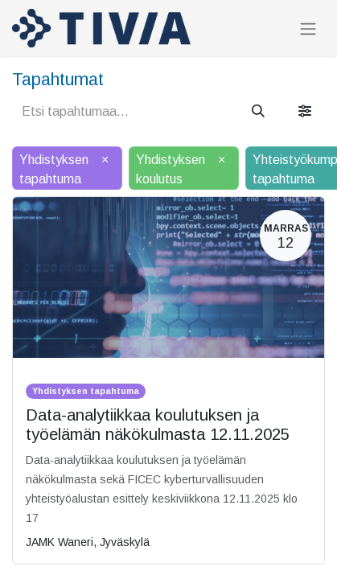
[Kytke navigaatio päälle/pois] (308, 28)
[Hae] (258, 111)
